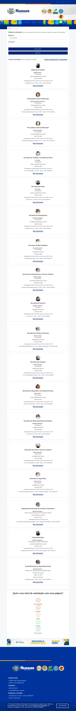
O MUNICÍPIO (20, 22)
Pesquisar (11, 42)
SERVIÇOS (34, 22)
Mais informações (38, 85)
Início (9, 28)
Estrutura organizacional (51, 59)
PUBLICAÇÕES (52, 22)
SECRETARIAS (27, 22)
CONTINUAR (62, 706)
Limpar (38, 53)
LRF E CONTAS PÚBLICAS (42, 22)
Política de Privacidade (40, 705)
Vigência (11, 35)
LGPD (57, 22)
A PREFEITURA (13, 22)
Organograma (63, 59)
